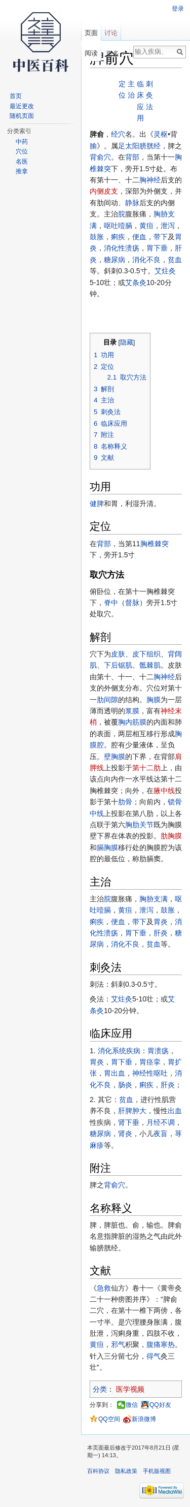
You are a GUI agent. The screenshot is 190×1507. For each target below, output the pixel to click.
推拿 (22, 171)
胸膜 (153, 700)
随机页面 (22, 115)
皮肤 (118, 654)
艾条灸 (135, 282)
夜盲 (161, 1133)
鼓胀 (97, 237)
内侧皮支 (104, 191)
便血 (139, 237)
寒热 (168, 1344)
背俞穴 (100, 157)
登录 (178, 8)
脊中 (111, 603)
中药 (22, 141)
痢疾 (118, 237)
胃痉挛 (150, 1062)
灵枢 (161, 134)
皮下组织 (146, 654)
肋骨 (125, 802)
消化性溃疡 (121, 248)
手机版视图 (157, 1471)
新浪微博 (144, 1419)
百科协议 (98, 1471)
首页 (16, 96)
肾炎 (125, 1133)
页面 (91, 33)
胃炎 (161, 922)
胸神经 (150, 180)
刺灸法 (149, 95)
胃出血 (114, 1073)
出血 (175, 1111)
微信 (132, 1404)
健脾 (97, 503)
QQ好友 (160, 1404)
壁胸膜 (114, 756)
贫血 (175, 260)
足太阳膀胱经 (139, 146)
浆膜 (132, 711)
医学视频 (130, 1389)
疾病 (133, 1051)
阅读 (91, 53)
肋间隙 (107, 700)
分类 (100, 1389)
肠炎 (125, 1085)
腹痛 (153, 1344)
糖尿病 (114, 260)
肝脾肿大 (132, 1111)
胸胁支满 (153, 899)
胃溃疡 (158, 1051)
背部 (132, 157)
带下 (161, 237)
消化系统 (112, 1051)
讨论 (111, 33)
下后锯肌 (118, 665)
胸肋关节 (139, 825)
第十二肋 (146, 768)
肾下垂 (128, 1122)
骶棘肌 (150, 665)
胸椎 (147, 544)
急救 (104, 1288)
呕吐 (111, 226)
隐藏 (126, 342)
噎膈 (125, 226)
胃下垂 (157, 248)
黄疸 (146, 226)
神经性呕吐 (150, 1073)
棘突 (104, 169)
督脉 (132, 603)
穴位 (22, 151)
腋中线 (164, 791)
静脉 (132, 203)
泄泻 (168, 226)
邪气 (118, 1344)
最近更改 (22, 106)
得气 (153, 1356)
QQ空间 (109, 1419)
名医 (22, 161)
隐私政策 (126, 1471)
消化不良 (146, 260)
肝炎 (161, 933)
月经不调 (160, 1122)
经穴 (118, 134)
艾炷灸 (165, 271)
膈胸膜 (107, 847)
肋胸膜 (171, 836)
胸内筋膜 (132, 722)
